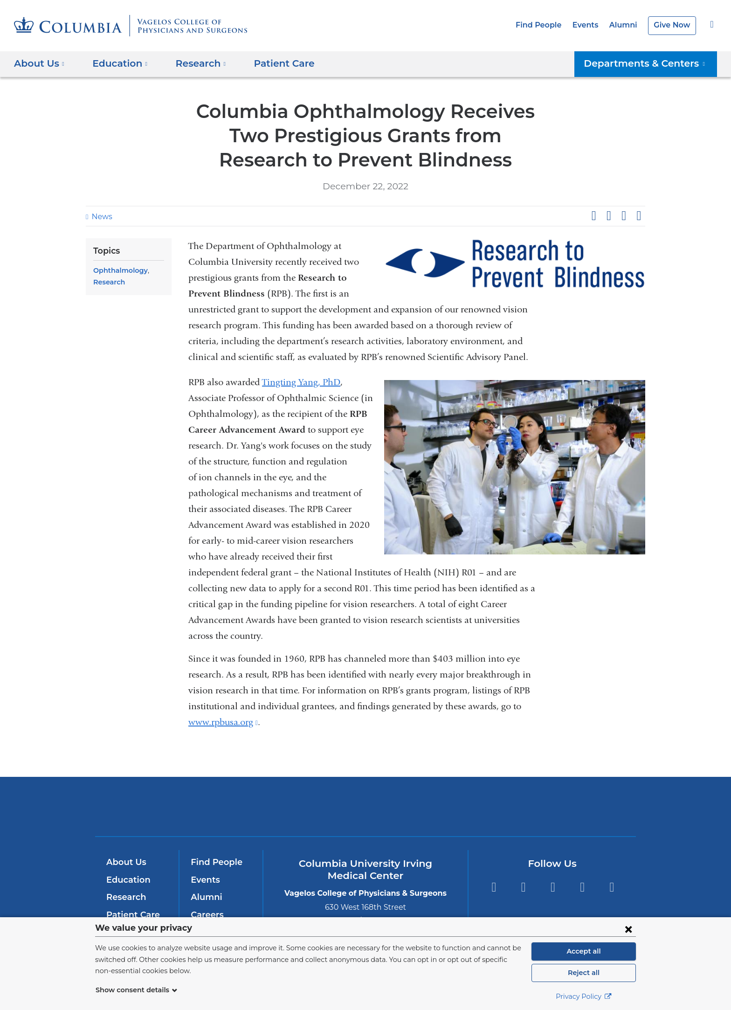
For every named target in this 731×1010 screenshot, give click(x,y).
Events (591, 25)
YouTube (552, 887)
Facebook (493, 887)
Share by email (638, 215)
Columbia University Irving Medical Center (239, 806)
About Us (125, 862)
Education (126, 880)
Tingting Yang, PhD (301, 382)
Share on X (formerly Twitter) (608, 215)
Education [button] (117, 63)
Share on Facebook (593, 215)
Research (108, 282)
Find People (546, 25)
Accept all (584, 951)
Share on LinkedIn (623, 215)
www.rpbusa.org (223, 722)
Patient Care (272, 63)
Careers (206, 915)
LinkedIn (582, 887)
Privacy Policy (584, 996)
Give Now (673, 25)
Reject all (583, 972)
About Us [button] (39, 63)
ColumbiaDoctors (500, 806)
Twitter (523, 887)
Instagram (612, 887)
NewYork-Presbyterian (366, 812)
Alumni (626, 25)
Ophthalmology (118, 270)
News (100, 217)
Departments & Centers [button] (651, 63)
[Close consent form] (628, 928)
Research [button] (194, 63)
